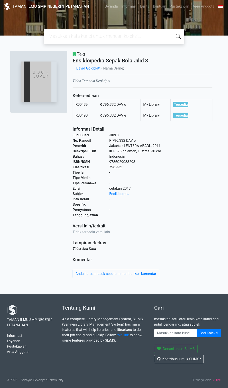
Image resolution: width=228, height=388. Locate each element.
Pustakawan (179, 6)
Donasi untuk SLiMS (176, 349)
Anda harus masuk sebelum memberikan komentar (115, 274)
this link (123, 335)
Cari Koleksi (209, 333)
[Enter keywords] (175, 333)
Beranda (111, 6)
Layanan (13, 341)
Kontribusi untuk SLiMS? (179, 359)
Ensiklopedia (119, 194)
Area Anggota (203, 6)
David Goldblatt (88, 68)
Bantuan (159, 6)
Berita (144, 6)
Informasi (128, 6)
